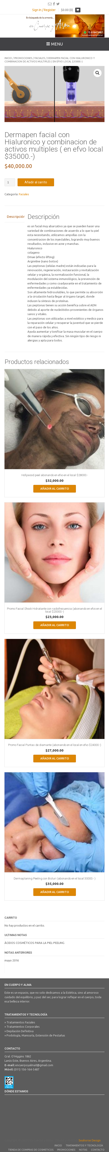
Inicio (8, 58)
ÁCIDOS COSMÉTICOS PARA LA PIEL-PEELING (34, 942)
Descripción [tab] (14, 216)
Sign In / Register (44, 10)
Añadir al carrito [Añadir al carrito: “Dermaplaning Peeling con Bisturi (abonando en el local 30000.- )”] (54, 891)
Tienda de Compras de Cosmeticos (30, 1149)
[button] (97, 73)
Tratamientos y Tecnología (84, 1145)
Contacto (97, 1149)
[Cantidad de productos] (10, 182)
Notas (83, 1149)
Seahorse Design (90, 1140)
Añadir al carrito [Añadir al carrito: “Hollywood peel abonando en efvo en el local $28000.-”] (54, 488)
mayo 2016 (12, 960)
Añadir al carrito (36, 182)
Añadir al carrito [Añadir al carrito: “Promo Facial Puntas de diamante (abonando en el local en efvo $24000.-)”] (54, 758)
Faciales (39, 58)
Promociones (23, 58)
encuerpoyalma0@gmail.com (34, 1065)
